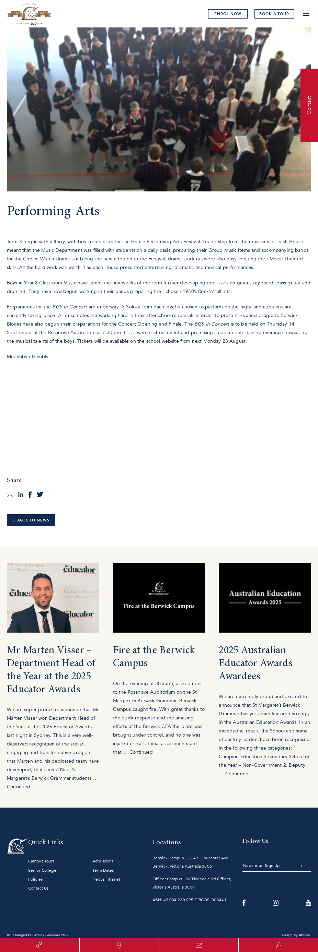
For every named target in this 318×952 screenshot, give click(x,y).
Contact (309, 105)
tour (274, 14)
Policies (35, 879)
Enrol (227, 14)
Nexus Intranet (106, 879)
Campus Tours (41, 861)
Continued (18, 787)
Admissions (102, 861)
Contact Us (38, 888)
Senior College (42, 870)
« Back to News (31, 520)
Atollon (304, 935)
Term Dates (103, 870)
